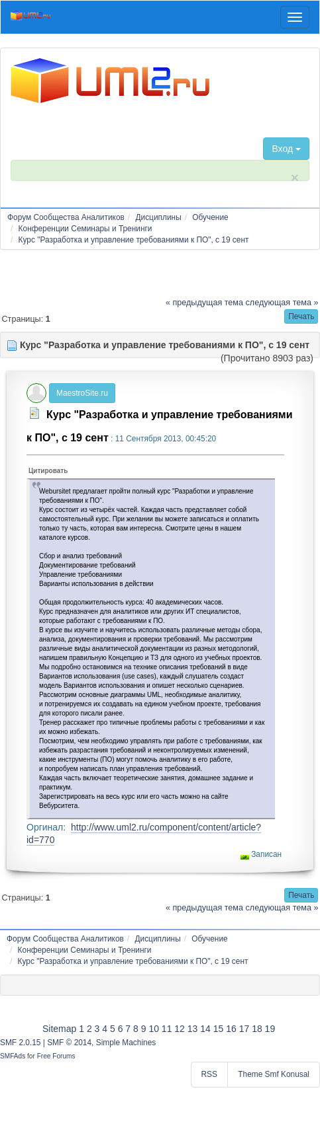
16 (231, 1028)
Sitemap (59, 1028)
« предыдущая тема (204, 302)
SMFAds (12, 1056)
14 (205, 1028)
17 (244, 1028)
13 (192, 1028)
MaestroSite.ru (82, 393)
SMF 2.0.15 (20, 1042)
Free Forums (56, 1056)
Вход (286, 148)
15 (218, 1028)
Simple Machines (126, 1042)
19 (270, 1028)
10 (153, 1028)
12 (179, 1028)
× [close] (295, 177)
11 (167, 1028)
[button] (301, 316)
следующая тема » (282, 302)
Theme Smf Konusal (273, 1074)
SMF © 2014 (69, 1042)
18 (257, 1028)
